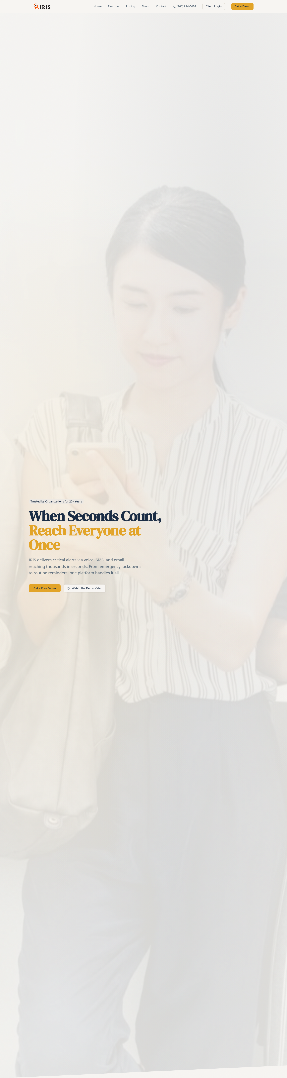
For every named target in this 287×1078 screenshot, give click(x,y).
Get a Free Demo (44, 588)
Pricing (130, 6)
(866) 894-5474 (184, 6)
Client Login (214, 6)
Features (114, 6)
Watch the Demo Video (84, 588)
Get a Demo (242, 6)
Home (97, 6)
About (146, 6)
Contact (161, 6)
